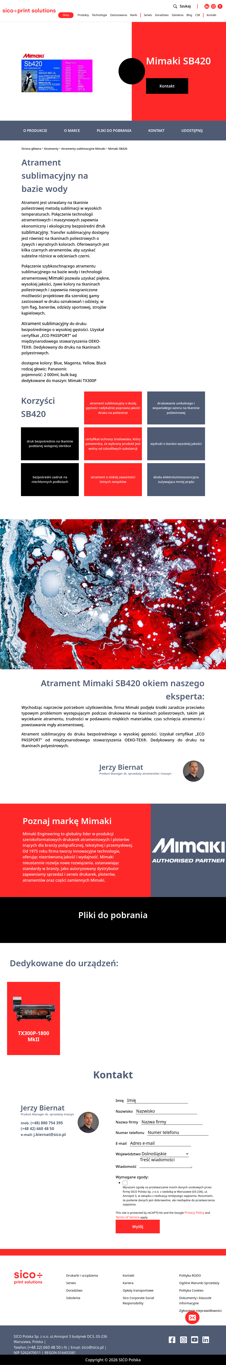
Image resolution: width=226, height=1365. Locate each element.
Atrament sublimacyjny (45, 323)
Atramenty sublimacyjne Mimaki (83, 149)
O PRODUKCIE (35, 130)
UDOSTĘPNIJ (192, 130)
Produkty (83, 15)
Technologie (99, 15)
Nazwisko (126, 1111)
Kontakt (211, 15)
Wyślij (137, 1226)
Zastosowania (118, 15)
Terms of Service (127, 1217)
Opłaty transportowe (138, 1290)
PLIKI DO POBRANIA (114, 130)
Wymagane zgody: (134, 1176)
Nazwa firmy (128, 1122)
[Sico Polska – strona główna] (29, 10)
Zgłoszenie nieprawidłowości (200, 1311)
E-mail (123, 1143)
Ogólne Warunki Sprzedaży (199, 1283)
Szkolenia (177, 15)
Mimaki (56, 278)
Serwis (148, 15)
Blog (189, 15)
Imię (121, 1100)
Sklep (65, 15)
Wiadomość (127, 1166)
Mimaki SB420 (117, 149)
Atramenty (51, 149)
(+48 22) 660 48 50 (44, 1347)
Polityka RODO (190, 1275)
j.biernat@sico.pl (50, 1134)
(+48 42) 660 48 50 (37, 1128)
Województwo (128, 1153)
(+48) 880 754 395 (46, 1122)
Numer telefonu (131, 1132)
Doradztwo (162, 15)
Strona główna (31, 149)
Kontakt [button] (167, 86)
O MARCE (72, 130)
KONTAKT (156, 130)
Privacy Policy (194, 1212)
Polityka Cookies (191, 1290)
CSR (197, 15)
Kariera (128, 1283)
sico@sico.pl (93, 1347)
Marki (133, 15)
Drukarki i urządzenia (82, 1275)
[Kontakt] (192, 1317)
